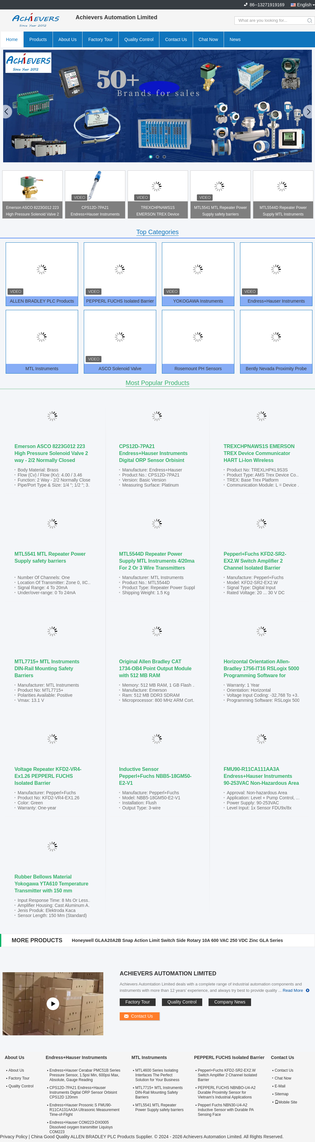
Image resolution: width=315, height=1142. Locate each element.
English (304, 4)
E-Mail (280, 1086)
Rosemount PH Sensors (198, 368)
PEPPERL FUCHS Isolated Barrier (120, 301)
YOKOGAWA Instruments (198, 301)
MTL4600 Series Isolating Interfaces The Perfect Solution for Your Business (157, 1075)
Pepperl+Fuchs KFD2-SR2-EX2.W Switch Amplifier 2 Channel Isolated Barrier (255, 561)
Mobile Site (286, 1102)
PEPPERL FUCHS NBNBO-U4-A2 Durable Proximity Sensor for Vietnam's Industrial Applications (227, 1092)
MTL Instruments (42, 368)
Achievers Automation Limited (168, 973)
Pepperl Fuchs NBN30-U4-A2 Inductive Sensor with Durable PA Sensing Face (226, 1110)
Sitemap (282, 1094)
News (235, 39)
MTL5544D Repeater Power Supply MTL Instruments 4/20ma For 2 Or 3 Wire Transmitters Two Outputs (283, 211)
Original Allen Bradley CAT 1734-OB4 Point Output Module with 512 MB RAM (155, 668)
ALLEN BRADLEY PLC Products (42, 301)
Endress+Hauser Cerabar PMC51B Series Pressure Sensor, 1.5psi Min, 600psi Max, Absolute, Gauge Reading (84, 1075)
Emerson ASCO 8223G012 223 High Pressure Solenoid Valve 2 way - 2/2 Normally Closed (32, 211)
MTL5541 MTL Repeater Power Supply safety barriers (220, 210)
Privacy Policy (13, 1136)
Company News (229, 1001)
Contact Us (176, 39)
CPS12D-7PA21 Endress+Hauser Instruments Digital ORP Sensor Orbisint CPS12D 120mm (95, 211)
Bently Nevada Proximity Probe (276, 368)
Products (38, 39)
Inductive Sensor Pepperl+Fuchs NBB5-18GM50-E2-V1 (155, 776)
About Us (68, 39)
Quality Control (139, 39)
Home (12, 39)
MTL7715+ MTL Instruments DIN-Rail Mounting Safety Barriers (46, 668)
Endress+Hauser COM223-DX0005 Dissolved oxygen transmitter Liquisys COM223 (81, 1127)
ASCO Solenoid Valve (120, 368)
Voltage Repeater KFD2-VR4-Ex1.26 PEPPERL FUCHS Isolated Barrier (47, 776)
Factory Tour (100, 39)
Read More (293, 990)
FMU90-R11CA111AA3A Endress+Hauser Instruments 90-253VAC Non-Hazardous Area (261, 776)
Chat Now (208, 39)
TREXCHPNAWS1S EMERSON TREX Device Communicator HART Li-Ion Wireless (158, 211)
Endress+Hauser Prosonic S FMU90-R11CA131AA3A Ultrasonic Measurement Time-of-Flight (84, 1110)
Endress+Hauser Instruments (276, 301)
